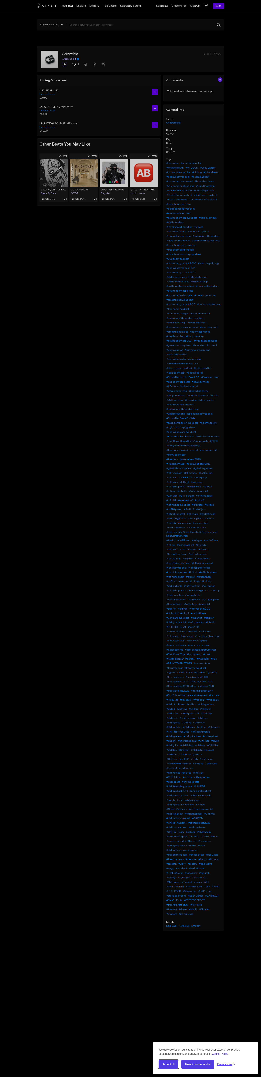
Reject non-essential (197, 1064)
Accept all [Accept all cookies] (168, 1064)
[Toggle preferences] (226, 1064)
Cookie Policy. (220, 1053)
